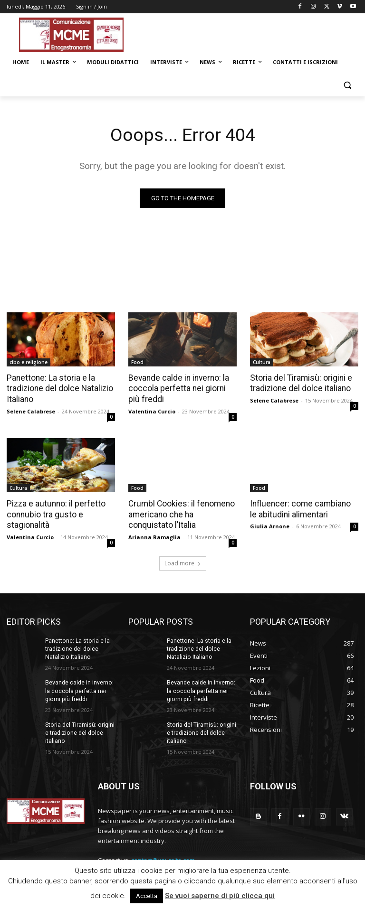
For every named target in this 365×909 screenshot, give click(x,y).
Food (137, 362)
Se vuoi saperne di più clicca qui (220, 895)
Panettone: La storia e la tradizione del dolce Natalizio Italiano (59, 388)
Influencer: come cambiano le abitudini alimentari (302, 508)
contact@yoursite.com (163, 857)
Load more (182, 562)
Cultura (261, 362)
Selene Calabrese (31, 410)
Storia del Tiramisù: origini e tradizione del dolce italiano (300, 383)
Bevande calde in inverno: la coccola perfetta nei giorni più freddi (181, 388)
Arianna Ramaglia (154, 535)
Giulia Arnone (269, 524)
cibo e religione (29, 362)
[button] (347, 85)
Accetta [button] (146, 896)
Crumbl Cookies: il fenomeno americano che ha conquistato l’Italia (182, 513)
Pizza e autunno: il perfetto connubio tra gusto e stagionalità (54, 513)
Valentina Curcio (151, 410)
